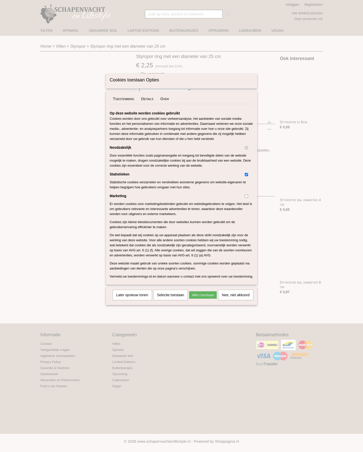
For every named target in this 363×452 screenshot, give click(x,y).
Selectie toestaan (170, 301)
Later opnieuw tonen (132, 301)
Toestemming (123, 105)
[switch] (246, 154)
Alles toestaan (203, 301)
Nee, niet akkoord (236, 301)
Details (147, 105)
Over (164, 105)
